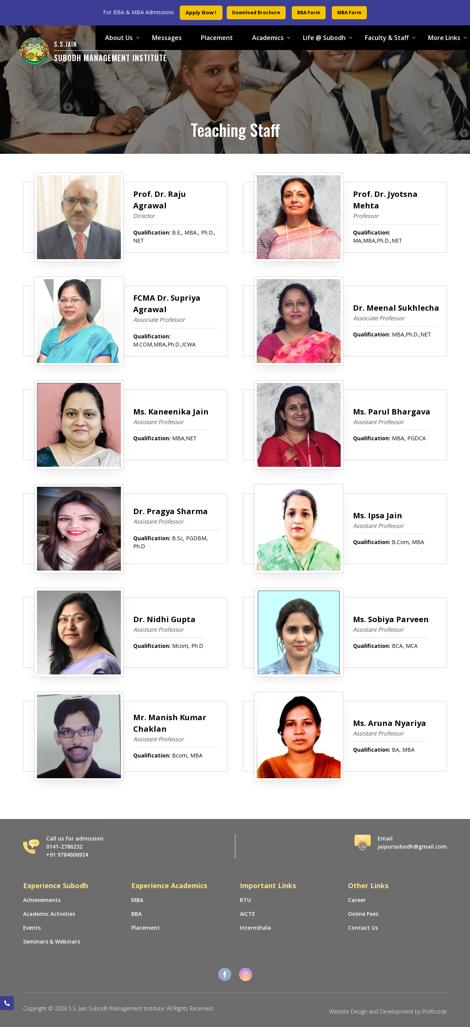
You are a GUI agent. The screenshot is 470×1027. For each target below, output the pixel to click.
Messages (167, 37)
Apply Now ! (201, 12)
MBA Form (349, 12)
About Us (119, 37)
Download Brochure (256, 12)
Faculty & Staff (387, 37)
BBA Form (308, 12)
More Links (444, 37)
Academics (268, 37)
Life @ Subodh (324, 37)
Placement (217, 37)
